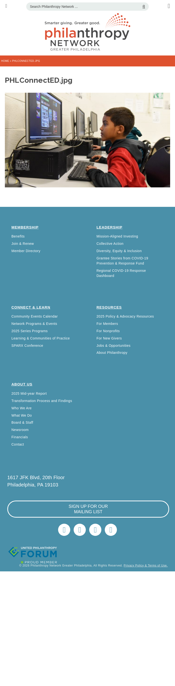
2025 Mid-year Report (29, 393)
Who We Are (21, 408)
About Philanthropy (111, 353)
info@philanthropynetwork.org (95, 530)
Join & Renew (22, 244)
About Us (21, 384)
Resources (109, 307)
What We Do (21, 415)
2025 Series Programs (29, 331)
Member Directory (25, 251)
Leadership (109, 227)
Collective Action (109, 244)
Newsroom (20, 430)
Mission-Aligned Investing (117, 236)
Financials (19, 437)
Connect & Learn (30, 307)
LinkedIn (80, 530)
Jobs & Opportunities (113, 346)
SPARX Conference (27, 346)
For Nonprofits (108, 331)
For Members (107, 324)
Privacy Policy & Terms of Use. (146, 565)
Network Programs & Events (34, 324)
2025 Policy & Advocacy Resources (125, 316)
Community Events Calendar (34, 316)
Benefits (18, 236)
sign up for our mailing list (88, 509)
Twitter (64, 530)
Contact (17, 444)
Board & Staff (22, 422)
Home (5, 61)
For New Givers (109, 338)
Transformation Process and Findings (41, 401)
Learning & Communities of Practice (40, 338)
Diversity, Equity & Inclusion (119, 251)
